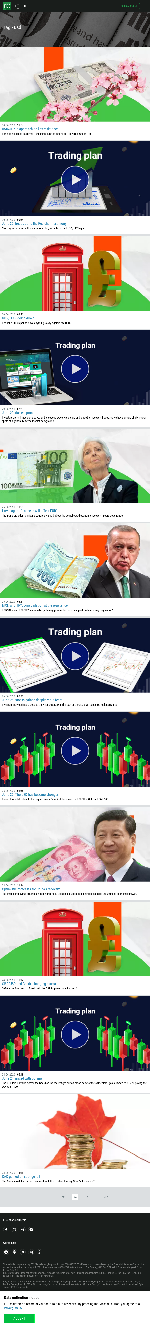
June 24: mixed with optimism (23, 1078)
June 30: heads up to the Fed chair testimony (34, 223)
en (24, 6)
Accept (19, 1318)
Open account (129, 6)
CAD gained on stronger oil (21, 1176)
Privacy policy (13, 1308)
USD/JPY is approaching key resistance (30, 129)
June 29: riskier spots (17, 413)
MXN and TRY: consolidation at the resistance (35, 605)
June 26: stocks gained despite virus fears (32, 700)
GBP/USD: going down (18, 318)
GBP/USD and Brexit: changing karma (29, 984)
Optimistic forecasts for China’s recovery (31, 889)
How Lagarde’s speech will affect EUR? (30, 511)
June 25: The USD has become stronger (30, 794)
